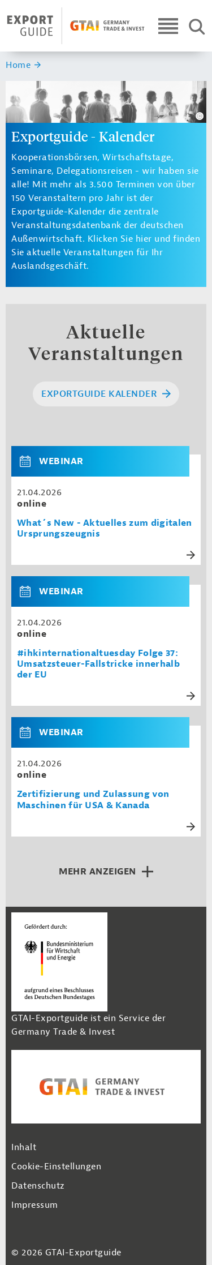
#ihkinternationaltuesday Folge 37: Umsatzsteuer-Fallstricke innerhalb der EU (98, 664)
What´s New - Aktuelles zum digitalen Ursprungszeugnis (104, 528)
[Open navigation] (168, 26)
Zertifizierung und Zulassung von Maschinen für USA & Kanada (93, 800)
